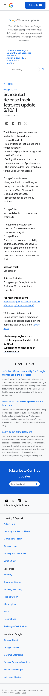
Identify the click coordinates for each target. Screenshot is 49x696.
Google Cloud (11, 640)
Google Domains (12, 647)
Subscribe (35, 5)
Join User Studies (12, 677)
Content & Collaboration (20, 53)
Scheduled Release (11, 116)
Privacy (17, 693)
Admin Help (9, 524)
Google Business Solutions (17, 662)
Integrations (10, 619)
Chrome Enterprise (13, 655)
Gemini (11, 55)
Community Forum (13, 539)
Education (13, 60)
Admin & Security (16, 58)
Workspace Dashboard (15, 553)
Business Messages (13, 669)
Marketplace (10, 604)
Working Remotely (13, 589)
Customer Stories (12, 582)
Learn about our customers (17, 432)
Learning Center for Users (17, 531)
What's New (10, 561)
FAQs (6, 611)
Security (8, 574)
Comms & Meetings (17, 50)
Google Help (10, 546)
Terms (24, 693)
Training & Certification (15, 626)
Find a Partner (11, 597)
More (10, 63)
